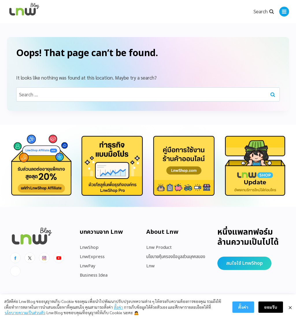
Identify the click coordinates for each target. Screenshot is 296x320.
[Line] (15, 271)
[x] (30, 258)
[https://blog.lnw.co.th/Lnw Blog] (24, 12)
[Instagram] (44, 258)
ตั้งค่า (118, 307)
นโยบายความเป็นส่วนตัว (25, 312)
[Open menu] (284, 11)
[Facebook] (15, 258)
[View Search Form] (263, 11)
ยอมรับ (270, 307)
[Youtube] (58, 258)
